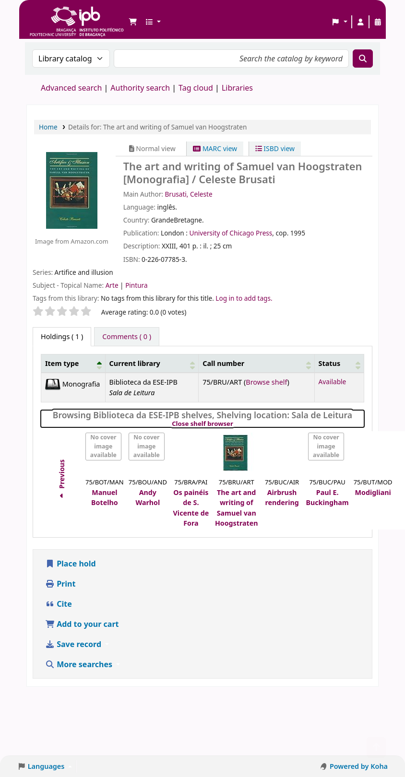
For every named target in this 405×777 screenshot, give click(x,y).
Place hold (70, 563)
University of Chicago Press (230, 232)
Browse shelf (266, 382)
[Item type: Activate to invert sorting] (73, 363)
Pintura (136, 285)
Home (48, 126)
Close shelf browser (235, 424)
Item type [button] (62, 363)
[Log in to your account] (360, 22)
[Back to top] (376, 747)
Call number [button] (223, 363)
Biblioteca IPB (53, 14)
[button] (133, 22)
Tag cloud (196, 87)
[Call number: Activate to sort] (256, 363)
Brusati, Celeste (188, 194)
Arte (113, 285)
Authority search (140, 87)
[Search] (363, 58)
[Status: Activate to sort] (339, 363)
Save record (74, 644)
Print (60, 583)
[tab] (126, 336)
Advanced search (71, 87)
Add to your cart (82, 624)
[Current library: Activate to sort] (152, 363)
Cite (58, 604)
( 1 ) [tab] (62, 336)
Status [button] (330, 363)
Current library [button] (134, 363)
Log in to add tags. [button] (243, 298)
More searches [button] (79, 664)
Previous (61, 480)
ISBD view (275, 148)
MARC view (215, 148)
